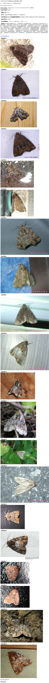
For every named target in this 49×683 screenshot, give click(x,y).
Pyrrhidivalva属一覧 (4, 36)
